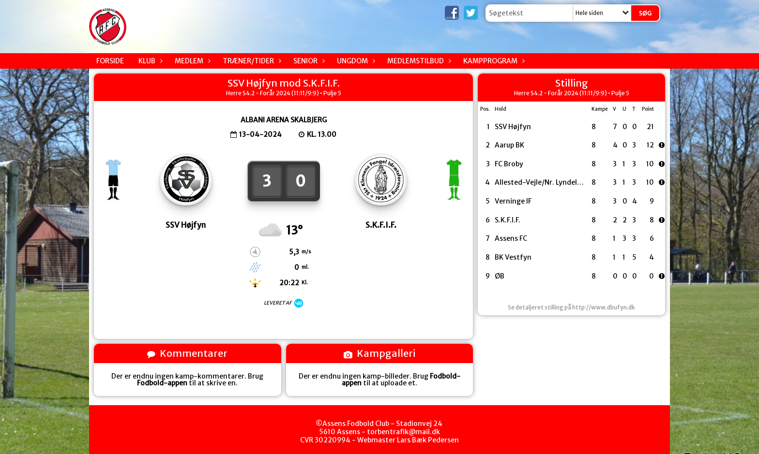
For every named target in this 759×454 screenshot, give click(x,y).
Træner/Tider (251, 61)
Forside (110, 61)
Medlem (191, 61)
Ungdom (355, 61)
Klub (149, 61)
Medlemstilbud (418, 61)
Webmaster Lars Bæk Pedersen (408, 440)
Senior (307, 61)
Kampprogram (492, 61)
